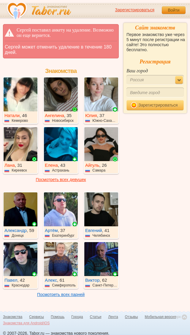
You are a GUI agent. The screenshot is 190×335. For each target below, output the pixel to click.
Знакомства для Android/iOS (26, 323)
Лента (113, 317)
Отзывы (131, 317)
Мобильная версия (160, 317)
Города (77, 317)
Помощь (57, 317)
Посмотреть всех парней (61, 294)
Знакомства (12, 317)
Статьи (96, 317)
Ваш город (137, 70)
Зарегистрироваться (134, 9)
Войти (173, 10)
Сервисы (36, 317)
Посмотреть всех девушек (61, 179)
